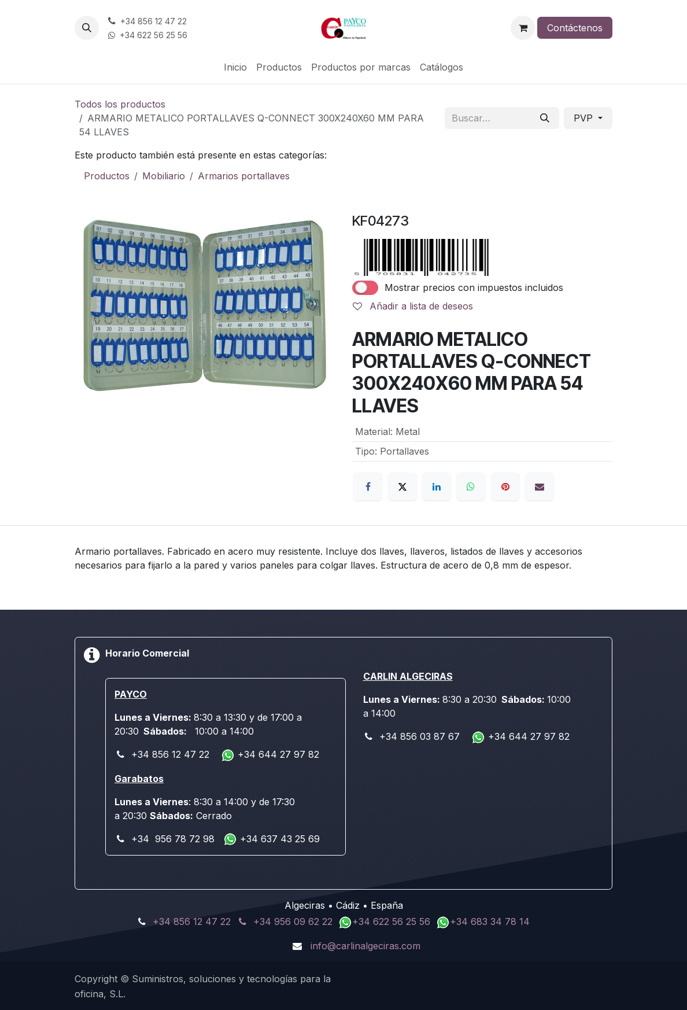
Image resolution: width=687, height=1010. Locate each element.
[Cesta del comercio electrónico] (523, 28)
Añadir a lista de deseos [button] (413, 306)
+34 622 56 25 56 (392, 921)
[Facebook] (368, 486)
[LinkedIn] (436, 486)
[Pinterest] (505, 486)
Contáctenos (575, 28)
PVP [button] (585, 118)
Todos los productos (120, 104)
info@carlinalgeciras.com (365, 946)
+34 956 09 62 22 (293, 921)
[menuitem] (235, 67)
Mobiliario (163, 176)
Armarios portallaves (244, 176)
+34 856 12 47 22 (192, 921)
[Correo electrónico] (539, 486)
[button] (87, 28)
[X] (402, 486)
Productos (107, 176)
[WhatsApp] (471, 486)
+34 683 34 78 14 (490, 921)
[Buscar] (544, 118)
